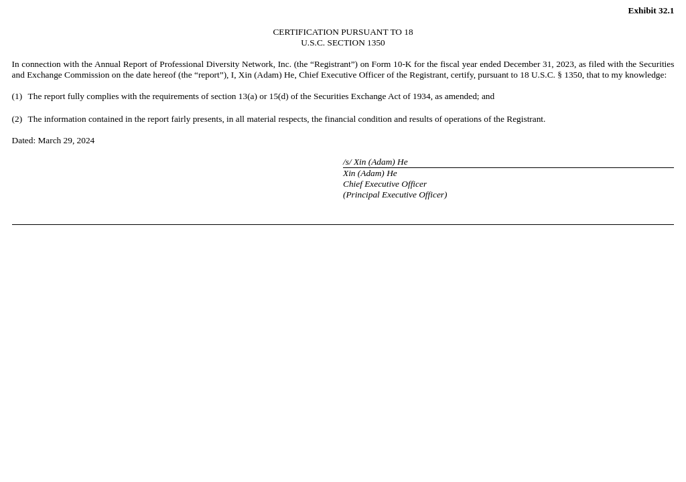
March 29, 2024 (66, 140)
